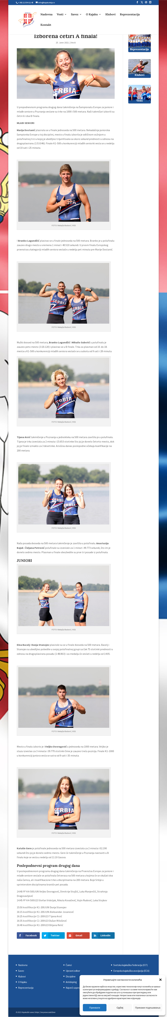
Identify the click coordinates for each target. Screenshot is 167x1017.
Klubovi (110, 14)
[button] (160, 979)
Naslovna (46, 14)
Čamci (69, 965)
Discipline (71, 976)
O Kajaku (92, 14)
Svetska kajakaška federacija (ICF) (130, 965)
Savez (74, 14)
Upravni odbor (73, 970)
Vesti (60, 14)
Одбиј (120, 1007)
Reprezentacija (130, 14)
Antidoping (71, 982)
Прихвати (94, 1007)
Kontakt (45, 25)
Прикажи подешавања (147, 1007)
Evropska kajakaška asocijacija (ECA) (131, 970)
